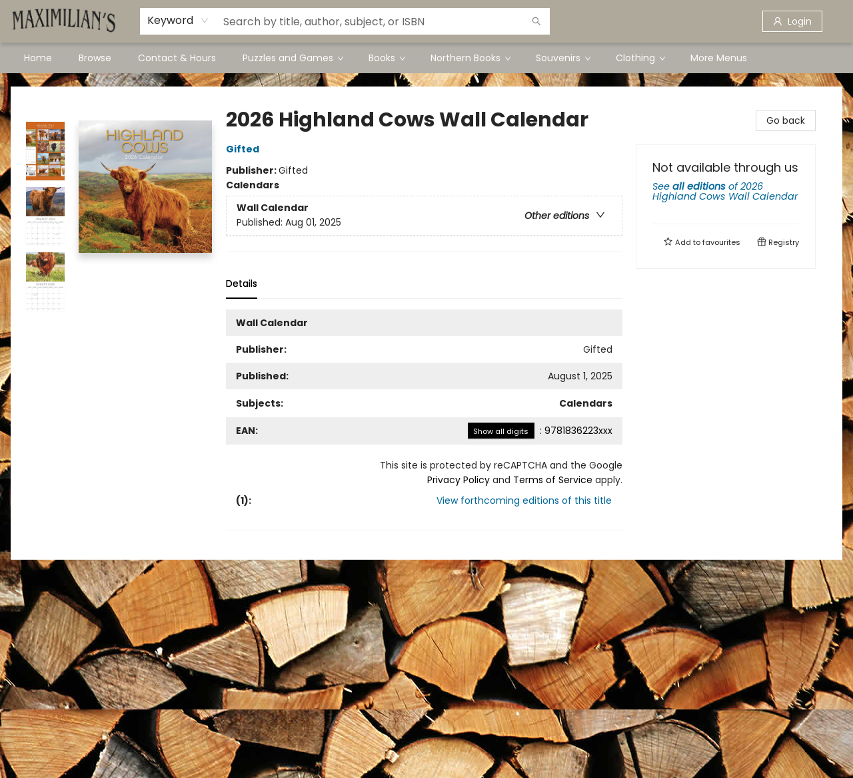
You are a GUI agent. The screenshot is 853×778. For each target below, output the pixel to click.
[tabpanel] (424, 419)
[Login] (792, 21)
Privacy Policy (458, 479)
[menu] (426, 58)
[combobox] (178, 20)
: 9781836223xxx (540, 430)
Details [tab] (241, 283)
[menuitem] (38, 58)
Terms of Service (552, 479)
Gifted (244, 149)
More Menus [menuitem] (718, 58)
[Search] (536, 21)
